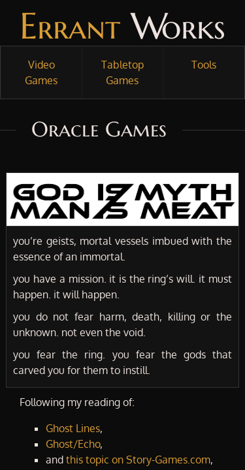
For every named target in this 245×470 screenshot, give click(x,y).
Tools (203, 64)
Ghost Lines (73, 428)
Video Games (41, 72)
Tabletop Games (122, 72)
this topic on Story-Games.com (138, 459)
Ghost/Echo (73, 443)
